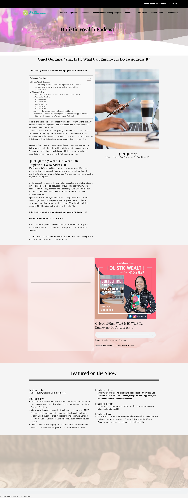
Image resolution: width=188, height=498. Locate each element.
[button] (173, 4)
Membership (172, 13)
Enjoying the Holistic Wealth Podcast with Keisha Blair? (54, 111)
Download (124, 340)
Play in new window (110, 340)
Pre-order (35, 401)
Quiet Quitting (42, 89)
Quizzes (73, 13)
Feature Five (42, 109)
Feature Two (42, 102)
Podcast (63, 13)
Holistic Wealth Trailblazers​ (154, 4)
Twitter (125, 406)
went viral (73, 154)
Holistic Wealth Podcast (40, 82)
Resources (129, 13)
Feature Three (42, 104)
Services (85, 13)
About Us (173, 4)
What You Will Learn (39, 92)
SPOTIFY (122, 346)
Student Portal (157, 13)
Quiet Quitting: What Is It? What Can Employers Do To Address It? (58, 85)
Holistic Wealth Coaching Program (106, 13)
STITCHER (131, 346)
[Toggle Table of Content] (87, 79)
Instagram (114, 406)
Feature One (42, 99)
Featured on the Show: (43, 97)
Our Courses (142, 13)
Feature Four (42, 106)
